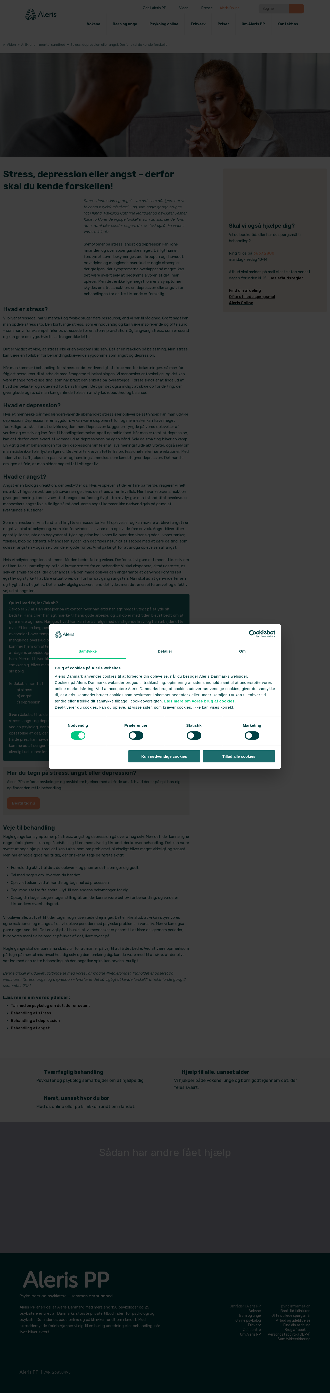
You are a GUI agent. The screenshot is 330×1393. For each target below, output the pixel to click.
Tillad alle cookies (238, 756)
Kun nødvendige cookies (164, 756)
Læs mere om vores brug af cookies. (200, 701)
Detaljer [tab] (165, 651)
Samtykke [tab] (88, 651)
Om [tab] (242, 651)
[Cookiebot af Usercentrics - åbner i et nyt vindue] (252, 634)
